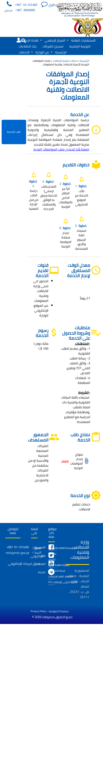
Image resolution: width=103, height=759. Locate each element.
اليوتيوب (41, 563)
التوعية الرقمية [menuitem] (80, 46)
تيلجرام (41, 572)
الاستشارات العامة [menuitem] (83, 40)
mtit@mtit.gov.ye (17, 553)
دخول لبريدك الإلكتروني (24, 563)
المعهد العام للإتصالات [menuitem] (51, 576)
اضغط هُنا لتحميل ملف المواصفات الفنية (61, 149)
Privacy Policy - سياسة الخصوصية (50, 611)
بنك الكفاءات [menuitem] (28, 46)
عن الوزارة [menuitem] (43, 52)
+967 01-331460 (26, 5)
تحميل (65, 461)
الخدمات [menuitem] (26, 52)
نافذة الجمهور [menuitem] (30, 40)
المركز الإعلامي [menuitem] (56, 40)
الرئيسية (84, 60)
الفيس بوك (39, 547)
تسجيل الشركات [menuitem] (52, 46)
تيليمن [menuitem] (51, 559)
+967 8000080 (25, 10)
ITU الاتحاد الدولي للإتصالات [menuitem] (51, 582)
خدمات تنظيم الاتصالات (65, 60)
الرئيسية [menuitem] (60, 52)
